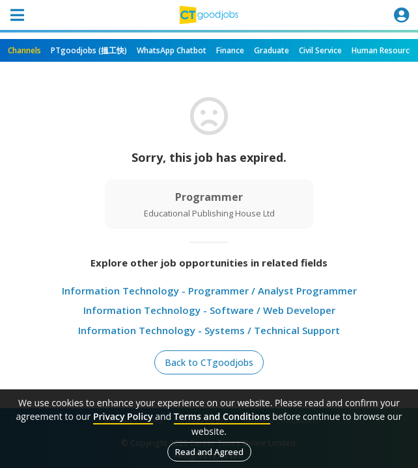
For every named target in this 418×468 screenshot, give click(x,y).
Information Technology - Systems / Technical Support (209, 330)
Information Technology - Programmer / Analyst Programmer (209, 290)
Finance (230, 50)
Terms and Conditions (222, 416)
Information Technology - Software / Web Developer (209, 310)
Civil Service (320, 50)
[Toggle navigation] (17, 15)
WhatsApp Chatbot (171, 50)
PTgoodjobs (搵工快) (89, 50)
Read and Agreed (209, 452)
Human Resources (385, 50)
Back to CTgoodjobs (209, 362)
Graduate (271, 50)
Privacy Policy (123, 416)
